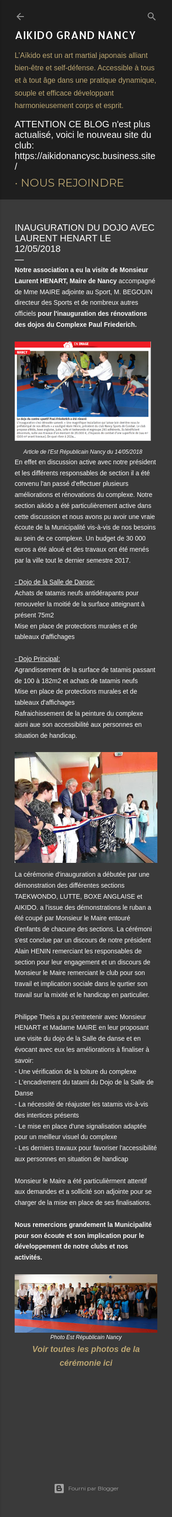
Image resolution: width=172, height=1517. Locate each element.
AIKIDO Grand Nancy (75, 35)
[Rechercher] (151, 14)
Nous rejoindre (72, 182)
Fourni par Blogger (86, 1488)
